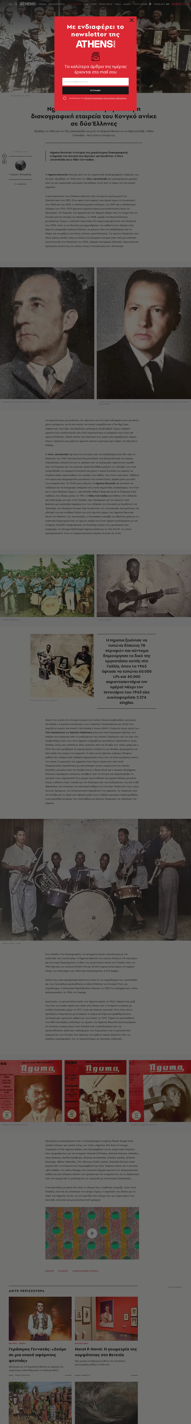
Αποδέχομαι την (98, 98)
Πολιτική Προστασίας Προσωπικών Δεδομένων (105, 98)
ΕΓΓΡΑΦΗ (95, 90)
